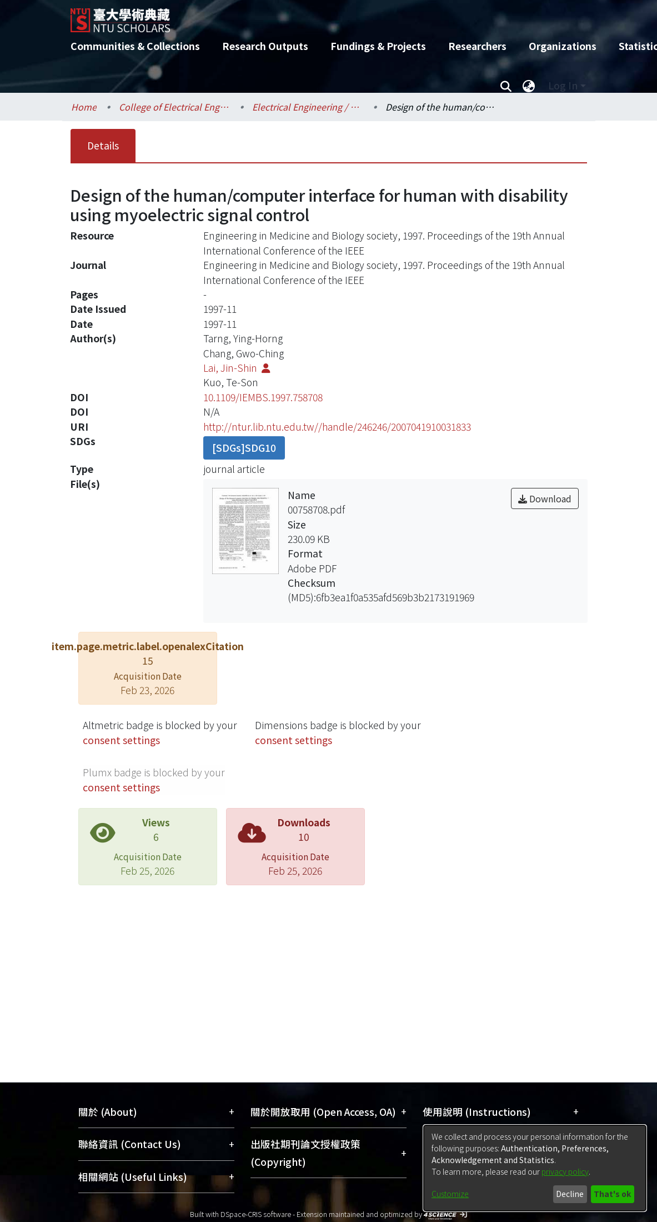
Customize (450, 1193)
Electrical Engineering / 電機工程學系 (307, 106)
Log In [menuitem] (563, 85)
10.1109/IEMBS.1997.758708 (263, 397)
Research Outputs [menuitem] (265, 46)
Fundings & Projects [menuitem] (378, 46)
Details (103, 145)
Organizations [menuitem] (562, 46)
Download (544, 498)
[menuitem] (529, 85)
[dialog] (535, 1168)
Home (84, 106)
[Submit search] (506, 85)
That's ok (612, 1193)
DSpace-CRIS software (255, 1214)
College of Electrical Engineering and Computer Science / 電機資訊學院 (174, 106)
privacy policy (565, 1171)
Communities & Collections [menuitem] (135, 46)
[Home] (319, 16)
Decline (570, 1193)
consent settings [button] (121, 740)
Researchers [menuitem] (477, 46)
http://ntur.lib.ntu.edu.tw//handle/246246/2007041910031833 (337, 426)
